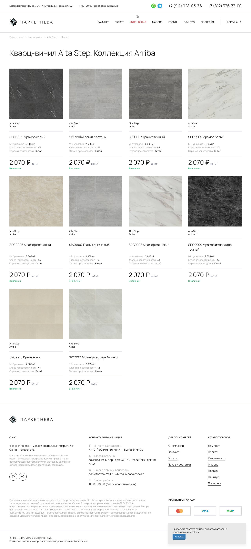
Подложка (214, 483)
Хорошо (179, 536)
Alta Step (52, 37)
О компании (176, 446)
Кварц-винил (35, 37)
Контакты (174, 452)
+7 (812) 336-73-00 (224, 5)
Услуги (172, 458)
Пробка (213, 471)
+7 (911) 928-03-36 (184, 5)
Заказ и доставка (179, 464)
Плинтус (213, 477)
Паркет (212, 452)
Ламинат (214, 446)
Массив (213, 464)
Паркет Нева (16, 37)
